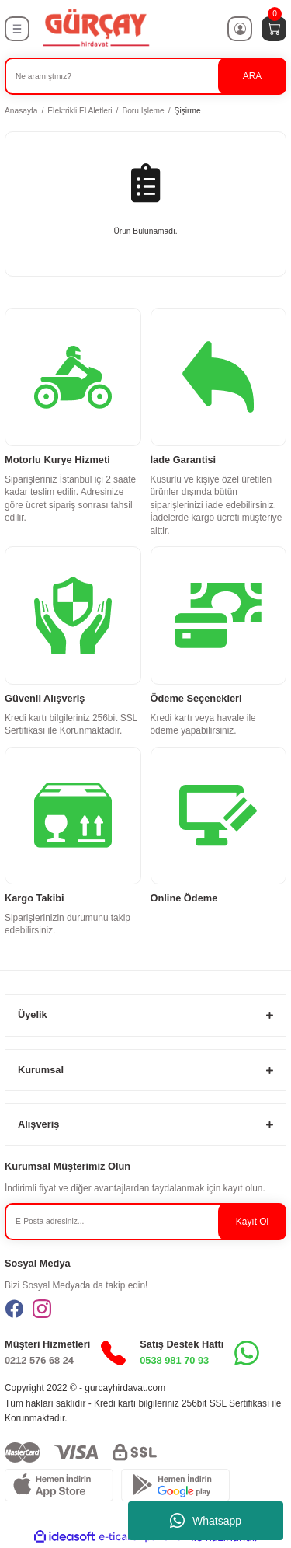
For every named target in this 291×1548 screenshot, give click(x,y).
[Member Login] (240, 29)
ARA (252, 76)
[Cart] (274, 29)
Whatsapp (205, 1520)
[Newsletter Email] (145, 1221)
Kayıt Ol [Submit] (252, 1221)
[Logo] (95, 28)
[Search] (145, 76)
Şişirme (188, 110)
